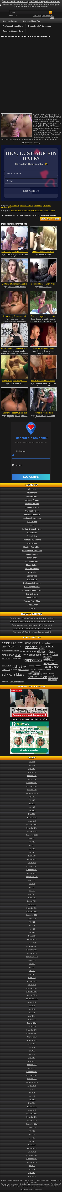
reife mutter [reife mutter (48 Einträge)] (35, 671)
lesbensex (46, 354)
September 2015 (32, 1124)
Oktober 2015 (32, 1120)
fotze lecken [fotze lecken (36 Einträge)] (6, 659)
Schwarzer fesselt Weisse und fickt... (15, 414)
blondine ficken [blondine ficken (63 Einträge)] (46, 646)
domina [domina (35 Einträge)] (25, 654)
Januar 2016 (32, 1110)
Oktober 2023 (32, 790)
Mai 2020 (32, 929)
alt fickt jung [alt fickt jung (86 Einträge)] (9, 642)
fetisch (17, 416)
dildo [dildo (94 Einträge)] (18, 655)
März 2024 (32, 772)
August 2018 (32, 1002)
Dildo (32, 525)
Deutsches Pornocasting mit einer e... (14, 349)
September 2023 (32, 793)
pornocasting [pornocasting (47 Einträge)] (23, 669)
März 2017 (32, 1061)
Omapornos (32, 576)
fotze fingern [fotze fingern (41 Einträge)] (47, 657)
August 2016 (32, 1086)
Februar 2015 (32, 1148)
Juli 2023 (32, 800)
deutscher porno (49, 383)
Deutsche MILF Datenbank (39, 26)
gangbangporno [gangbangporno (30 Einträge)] (16, 658)
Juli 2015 (32, 1131)
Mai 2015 (32, 1138)
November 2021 (31, 870)
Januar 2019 (32, 985)
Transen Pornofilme (32, 601)
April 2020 (31, 932)
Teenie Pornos (6, 207)
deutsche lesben (43, 351)
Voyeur (32, 608)
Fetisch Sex (32, 536)
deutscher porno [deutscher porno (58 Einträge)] (28, 651)
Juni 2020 (32, 925)
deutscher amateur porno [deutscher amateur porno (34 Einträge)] (10, 651)
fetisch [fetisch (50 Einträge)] (55, 655)
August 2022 (32, 838)
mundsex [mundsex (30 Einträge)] (14, 669)
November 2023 (31, 786)
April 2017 (31, 1058)
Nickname (20, 451)
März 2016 (32, 1103)
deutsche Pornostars (32, 518)
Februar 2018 (32, 1023)
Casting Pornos (31, 511)
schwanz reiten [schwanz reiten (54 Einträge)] (35, 674)
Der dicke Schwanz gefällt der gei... (43, 382)
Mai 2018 (32, 1012)
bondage (10, 416)
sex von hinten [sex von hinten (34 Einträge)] (53, 678)
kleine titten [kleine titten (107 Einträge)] (19, 666)
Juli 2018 (32, 1006)
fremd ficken (40, 416)
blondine (38, 383)
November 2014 (31, 1159)
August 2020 (32, 918)
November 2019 (31, 950)
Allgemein (32, 489)
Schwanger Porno (31, 587)
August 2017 (32, 1044)
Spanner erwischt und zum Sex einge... (43, 317)
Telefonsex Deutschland (13, 26)
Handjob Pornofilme (31, 547)
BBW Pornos (31, 496)
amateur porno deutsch (17, 287)
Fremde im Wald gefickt (43, 413)
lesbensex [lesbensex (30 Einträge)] (38, 665)
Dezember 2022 (31, 824)
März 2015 (32, 1145)
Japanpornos (32, 554)
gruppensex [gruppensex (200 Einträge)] (32, 660)
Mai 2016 (32, 1096)
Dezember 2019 (31, 946)
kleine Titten (47, 206)
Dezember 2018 (31, 988)
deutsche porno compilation (20, 211)
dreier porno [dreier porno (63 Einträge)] (35, 655)
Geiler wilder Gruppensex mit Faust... (14, 317)
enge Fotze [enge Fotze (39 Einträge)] (47, 654)
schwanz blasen (49, 211)
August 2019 (32, 960)
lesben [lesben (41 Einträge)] (31, 666)
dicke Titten (38, 206)
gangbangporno (9, 322)
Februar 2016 (32, 1107)
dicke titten (14, 383)
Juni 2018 (32, 1009)
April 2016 (31, 1100)
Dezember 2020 (31, 908)
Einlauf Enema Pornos (32, 529)
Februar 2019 (32, 981)
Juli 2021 (32, 884)
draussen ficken (36, 322)
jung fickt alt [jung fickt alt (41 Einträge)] (6, 666)
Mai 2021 (32, 891)
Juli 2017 (32, 1047)
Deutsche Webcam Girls (13, 31)
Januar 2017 (32, 1068)
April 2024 (31, 769)
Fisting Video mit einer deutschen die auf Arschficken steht (32, 625)
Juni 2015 (32, 1134)
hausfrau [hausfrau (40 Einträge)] (47, 659)
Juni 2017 (32, 1051)
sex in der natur (45, 418)
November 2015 (31, 1117)
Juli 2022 (32, 842)
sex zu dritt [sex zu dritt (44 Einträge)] (52, 680)
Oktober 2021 (32, 873)
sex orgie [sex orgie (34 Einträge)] (51, 676)
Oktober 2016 (32, 1079)
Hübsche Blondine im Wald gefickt (43, 253)
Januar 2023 (32, 821)
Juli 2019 (32, 964)
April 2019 (31, 974)
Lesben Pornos (31, 561)
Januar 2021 (32, 905)
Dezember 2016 (31, 1072)
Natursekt (32, 572)
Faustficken (32, 533)
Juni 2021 (32, 887)
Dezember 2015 (31, 1113)
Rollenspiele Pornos (32, 583)
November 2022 (31, 828)
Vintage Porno (32, 605)
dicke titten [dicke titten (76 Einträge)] (8, 655)
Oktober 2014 (32, 1162)
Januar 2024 (32, 779)
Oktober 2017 (32, 1037)
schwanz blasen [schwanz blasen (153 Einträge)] (14, 674)
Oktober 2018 (32, 995)
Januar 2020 (32, 943)
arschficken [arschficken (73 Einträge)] (8, 646)
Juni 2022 (32, 845)
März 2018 (32, 1019)
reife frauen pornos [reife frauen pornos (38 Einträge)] (44, 669)
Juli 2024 (32, 762)
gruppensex (19, 254)
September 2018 (32, 999)
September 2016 (32, 1082)
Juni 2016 (32, 1093)
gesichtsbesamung (36, 211)
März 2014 (32, 1176)
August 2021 (32, 880)
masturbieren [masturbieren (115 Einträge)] (51, 666)
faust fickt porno (17, 319)
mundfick (36, 386)
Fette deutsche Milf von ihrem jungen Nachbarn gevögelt (32, 632)
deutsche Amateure (26, 206)
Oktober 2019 (32, 953)
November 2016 (31, 1075)
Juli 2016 (32, 1089)
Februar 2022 (32, 859)
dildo (22, 383)
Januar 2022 (32, 863)
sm (19, 418)
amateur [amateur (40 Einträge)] (20, 642)
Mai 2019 (32, 971)
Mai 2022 (32, 849)
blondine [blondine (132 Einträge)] (31, 647)
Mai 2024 (32, 765)
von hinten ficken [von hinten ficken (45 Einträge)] (17, 682)
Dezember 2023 (31, 783)
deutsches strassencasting (17, 354)
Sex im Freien (32, 594)
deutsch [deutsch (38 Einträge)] (42, 649)
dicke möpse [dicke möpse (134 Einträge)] (46, 651)
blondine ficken (45, 254)
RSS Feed (37, 16)
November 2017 (31, 1033)
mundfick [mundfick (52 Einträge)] (6, 669)
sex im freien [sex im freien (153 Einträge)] (37, 677)
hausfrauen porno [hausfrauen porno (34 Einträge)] (49, 661)
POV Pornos (32, 579)
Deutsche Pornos (10, 21)
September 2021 (32, 877)
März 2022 (32, 856)
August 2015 (32, 1127)
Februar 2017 (32, 1065)
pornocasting (37, 257)
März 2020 (32, 936)
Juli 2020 (32, 922)
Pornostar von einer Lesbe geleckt (43, 349)
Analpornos (32, 493)
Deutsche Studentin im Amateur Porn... (14, 285)
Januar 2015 (32, 1152)
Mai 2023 (32, 807)
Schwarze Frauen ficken (32, 590)
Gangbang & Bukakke (32, 540)
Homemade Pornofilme (32, 551)
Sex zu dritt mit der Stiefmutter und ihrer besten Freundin (32, 629)
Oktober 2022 (32, 831)
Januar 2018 (32, 1026)
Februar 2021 (32, 901)
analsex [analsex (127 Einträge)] (47, 643)
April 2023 (31, 811)
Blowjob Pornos (13, 206)
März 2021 (32, 898)
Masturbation (32, 565)
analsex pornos (45, 287)
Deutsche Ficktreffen (31, 21)
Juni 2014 (32, 1166)
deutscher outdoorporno (45, 319)
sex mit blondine (49, 322)
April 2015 (31, 1141)
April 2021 (31, 894)
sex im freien (49, 257)
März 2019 (32, 978)
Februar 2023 (32, 817)
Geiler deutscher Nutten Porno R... (43, 285)
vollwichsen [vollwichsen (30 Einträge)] (5, 681)
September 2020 (32, 915)
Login (15, 15)
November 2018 (31, 992)
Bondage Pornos (32, 507)
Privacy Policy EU (35, 1189)
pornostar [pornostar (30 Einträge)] (33, 669)
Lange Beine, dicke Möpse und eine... (14, 382)
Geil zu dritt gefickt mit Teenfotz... (15, 252)
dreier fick (10, 254)
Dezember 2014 (31, 1155)
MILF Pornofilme (32, 569)
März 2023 (32, 814)
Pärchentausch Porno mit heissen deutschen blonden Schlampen (32, 622)
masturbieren (14, 386)
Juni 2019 (32, 967)
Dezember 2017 (31, 1030)
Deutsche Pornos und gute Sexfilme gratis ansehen (31, 1)
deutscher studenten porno (13, 289)
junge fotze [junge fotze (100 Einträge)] (51, 663)
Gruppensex (32, 543)
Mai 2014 (32, 1169)
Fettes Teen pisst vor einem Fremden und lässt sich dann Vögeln (32, 618)
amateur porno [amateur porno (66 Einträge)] (32, 642)
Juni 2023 (32, 804)
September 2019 (32, 957)
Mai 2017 (32, 1054)
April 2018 (31, 1016)
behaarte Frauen (32, 500)
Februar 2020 (32, 939)
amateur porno (13, 351)
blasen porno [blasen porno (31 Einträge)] (20, 646)
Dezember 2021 (31, 866)
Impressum (24, 1189)
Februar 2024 (32, 776)
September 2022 (32, 835)
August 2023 (32, 797)
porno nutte (48, 289)
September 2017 (32, 1040)
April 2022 (31, 852)
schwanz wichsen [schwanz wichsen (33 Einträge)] (48, 673)
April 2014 (31, 1173)
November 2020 (31, 912)
